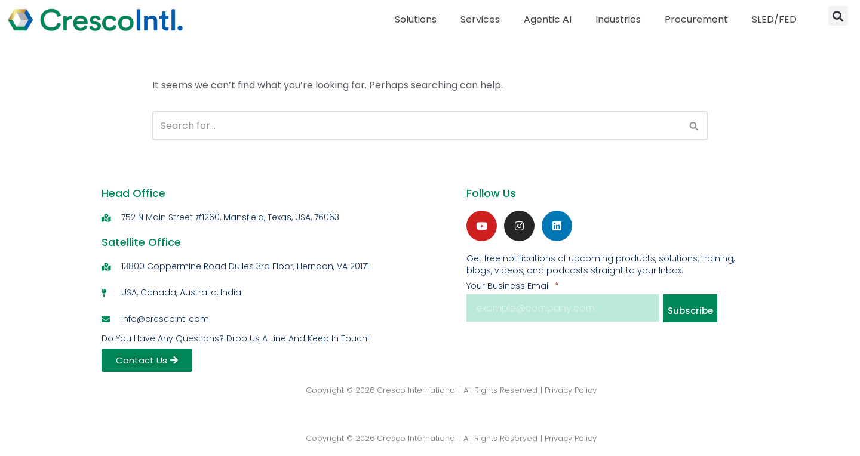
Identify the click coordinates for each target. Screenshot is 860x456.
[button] (838, 16)
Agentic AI (548, 19)
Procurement (696, 19)
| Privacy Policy (568, 390)
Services (480, 19)
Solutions (416, 19)
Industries (618, 19)
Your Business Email (509, 286)
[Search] (416, 125)
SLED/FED (774, 19)
